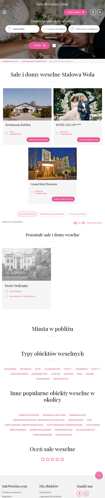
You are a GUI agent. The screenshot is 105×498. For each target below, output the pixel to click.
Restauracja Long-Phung (54, 415)
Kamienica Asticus (77, 415)
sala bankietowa (52, 369)
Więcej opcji (52, 38)
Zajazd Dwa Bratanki (42, 435)
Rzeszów (64, 132)
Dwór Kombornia (18, 430)
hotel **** (96, 369)
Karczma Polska (75, 420)
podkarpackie (15, 134)
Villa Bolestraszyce (85, 430)
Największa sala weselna (52, 214)
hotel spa (55, 374)
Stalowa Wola (15, 296)
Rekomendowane (27, 214)
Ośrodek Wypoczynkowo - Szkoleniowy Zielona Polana (38, 420)
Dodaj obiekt (45, 492)
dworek (90, 374)
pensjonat (68, 374)
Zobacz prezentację (38, 140)
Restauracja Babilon (18, 125)
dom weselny (82, 369)
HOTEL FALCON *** (68, 125)
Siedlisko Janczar (64, 435)
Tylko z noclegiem (77, 214)
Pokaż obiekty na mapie (68, 46)
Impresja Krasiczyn (63, 430)
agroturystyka (61, 379)
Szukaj (40, 45)
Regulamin (7, 496)
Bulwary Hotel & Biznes (40, 430)
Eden (89, 420)
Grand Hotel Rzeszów (44, 184)
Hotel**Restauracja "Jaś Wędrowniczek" (65, 425)
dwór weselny (15, 291)
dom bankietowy (39, 374)
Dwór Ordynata (16, 285)
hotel (38, 369)
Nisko (12, 132)
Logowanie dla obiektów (50, 496)
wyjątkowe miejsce (19, 374)
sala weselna (10, 369)
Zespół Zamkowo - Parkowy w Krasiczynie (24, 425)
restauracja (25, 369)
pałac (79, 374)
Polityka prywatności (11, 492)
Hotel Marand (93, 425)
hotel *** (68, 369)
